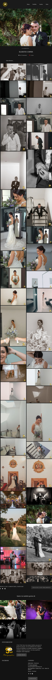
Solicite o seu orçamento (42, 587)
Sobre (47, 4)
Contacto (32, 677)
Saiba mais (21, 654)
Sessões (41, 4)
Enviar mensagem (33, 664)
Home (28, 4)
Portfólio (34, 4)
